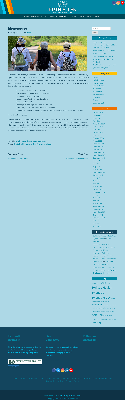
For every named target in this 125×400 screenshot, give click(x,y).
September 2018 (99, 158)
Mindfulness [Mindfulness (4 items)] (103, 308)
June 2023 (96, 135)
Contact (97, 16)
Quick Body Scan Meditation (76, 158)
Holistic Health (20, 141)
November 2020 (99, 152)
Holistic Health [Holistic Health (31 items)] (102, 287)
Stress (95, 100)
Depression (65, 378)
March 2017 (97, 186)
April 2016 (97, 201)
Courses (81, 16)
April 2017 (97, 184)
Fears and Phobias (84, 378)
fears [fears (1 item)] (98, 283)
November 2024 (99, 124)
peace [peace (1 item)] (110, 308)
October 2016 (98, 189)
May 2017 (96, 181)
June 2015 (96, 223)
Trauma (68, 381)
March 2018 (97, 169)
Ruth (29, 33)
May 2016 (96, 198)
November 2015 (99, 212)
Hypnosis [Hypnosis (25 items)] (98, 293)
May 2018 (96, 166)
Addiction (61, 381)
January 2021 (98, 149)
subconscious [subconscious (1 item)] (112, 319)
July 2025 (96, 118)
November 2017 (99, 172)
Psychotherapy (98, 94)
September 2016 (99, 192)
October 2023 (98, 132)
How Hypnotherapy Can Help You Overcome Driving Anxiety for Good (104, 59)
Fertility (72, 16)
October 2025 (98, 112)
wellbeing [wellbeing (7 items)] (96, 322)
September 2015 (99, 218)
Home (26, 16)
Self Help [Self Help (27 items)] (98, 315)
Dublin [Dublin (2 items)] (94, 283)
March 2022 (97, 141)
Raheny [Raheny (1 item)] (107, 311)
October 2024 (98, 127)
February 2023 (98, 138)
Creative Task (110, 261)
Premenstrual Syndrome (18, 158)
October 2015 (98, 215)
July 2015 (96, 221)
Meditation (42, 141)
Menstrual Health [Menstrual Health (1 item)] (107, 305)
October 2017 (98, 175)
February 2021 (98, 147)
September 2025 (99, 115)
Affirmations (110, 256)
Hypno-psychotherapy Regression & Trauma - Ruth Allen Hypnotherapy (103, 267)
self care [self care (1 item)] (112, 311)
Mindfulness (97, 91)
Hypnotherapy (47, 16)
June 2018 (96, 164)
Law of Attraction (99, 86)
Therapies (61, 16)
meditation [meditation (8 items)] (97, 304)
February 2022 (98, 144)
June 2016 (96, 195)
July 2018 (96, 161)
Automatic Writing (99, 42)
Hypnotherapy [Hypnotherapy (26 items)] (101, 297)
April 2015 (97, 226)
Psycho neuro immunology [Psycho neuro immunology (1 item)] (98, 311)
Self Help (96, 97)
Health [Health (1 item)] (108, 283)
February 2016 (98, 206)
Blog (89, 16)
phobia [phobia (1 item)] (113, 308)
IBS (110, 378)
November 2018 (99, 155)
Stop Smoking (50, 381)
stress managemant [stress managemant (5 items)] (100, 319)
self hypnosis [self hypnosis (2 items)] (108, 315)
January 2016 (98, 209)
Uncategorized (98, 103)
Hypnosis (28, 144)
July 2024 (96, 129)
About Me (35, 16)
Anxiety (73, 378)
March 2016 (97, 203)
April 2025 (97, 121)
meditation (48, 144)
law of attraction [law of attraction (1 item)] (105, 301)
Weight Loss (103, 378)
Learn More (13, 367)
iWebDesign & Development (70, 396)
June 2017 (96, 178)
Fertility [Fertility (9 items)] (103, 282)
